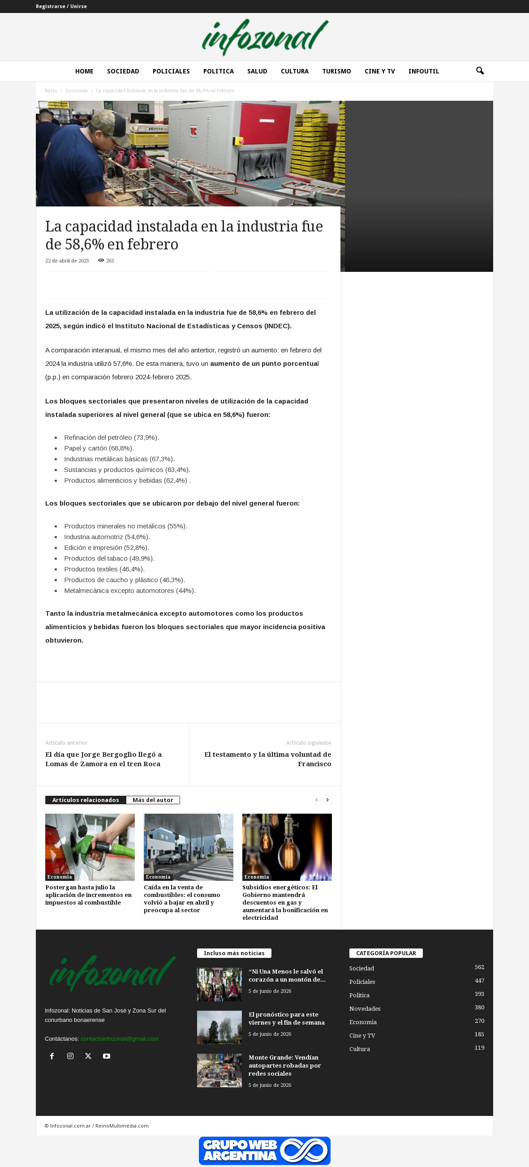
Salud (257, 71)
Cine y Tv (380, 71)
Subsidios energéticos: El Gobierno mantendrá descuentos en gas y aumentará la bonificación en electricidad (285, 902)
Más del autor (153, 800)
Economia (77, 90)
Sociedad (123, 71)
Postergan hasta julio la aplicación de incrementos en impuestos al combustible (88, 895)
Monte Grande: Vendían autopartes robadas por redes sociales (285, 1065)
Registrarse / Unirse (61, 6)
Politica (218, 71)
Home (84, 71)
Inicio (51, 90)
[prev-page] (316, 800)
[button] (480, 71)
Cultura (295, 71)
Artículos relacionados (85, 800)
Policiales (171, 71)
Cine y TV (362, 1035)
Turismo (336, 71)
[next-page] (327, 800)
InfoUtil (424, 71)
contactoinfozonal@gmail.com (120, 1038)
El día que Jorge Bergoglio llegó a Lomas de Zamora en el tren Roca (103, 759)
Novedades (364, 1008)
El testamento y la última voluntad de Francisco (267, 759)
